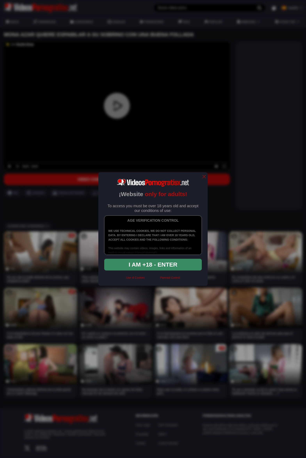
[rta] (152, 279)
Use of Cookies (135, 277)
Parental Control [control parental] (170, 277)
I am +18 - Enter (153, 264)
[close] (204, 177)
